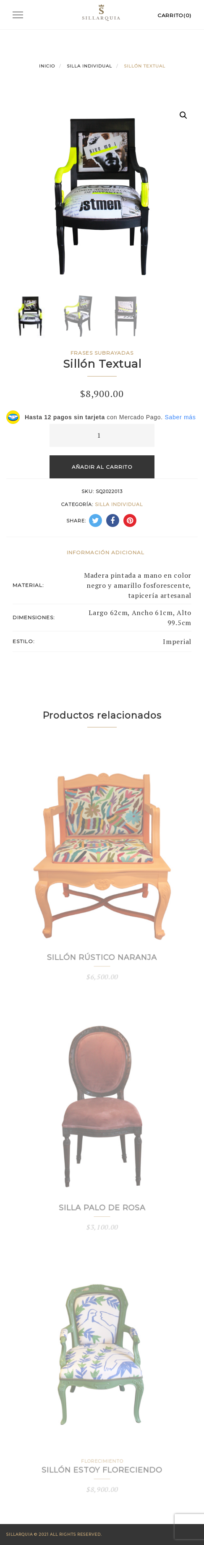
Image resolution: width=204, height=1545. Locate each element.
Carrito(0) (174, 15)
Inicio (47, 66)
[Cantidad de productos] (102, 435)
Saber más (180, 417)
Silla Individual (89, 66)
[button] (183, 115)
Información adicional (105, 552)
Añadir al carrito (102, 467)
